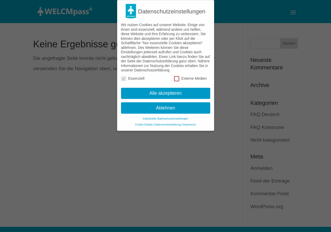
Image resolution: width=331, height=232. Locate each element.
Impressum (189, 122)
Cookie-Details (144, 122)
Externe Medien (190, 76)
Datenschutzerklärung (167, 122)
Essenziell (133, 76)
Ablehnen (165, 105)
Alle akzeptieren (165, 90)
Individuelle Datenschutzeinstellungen (165, 116)
